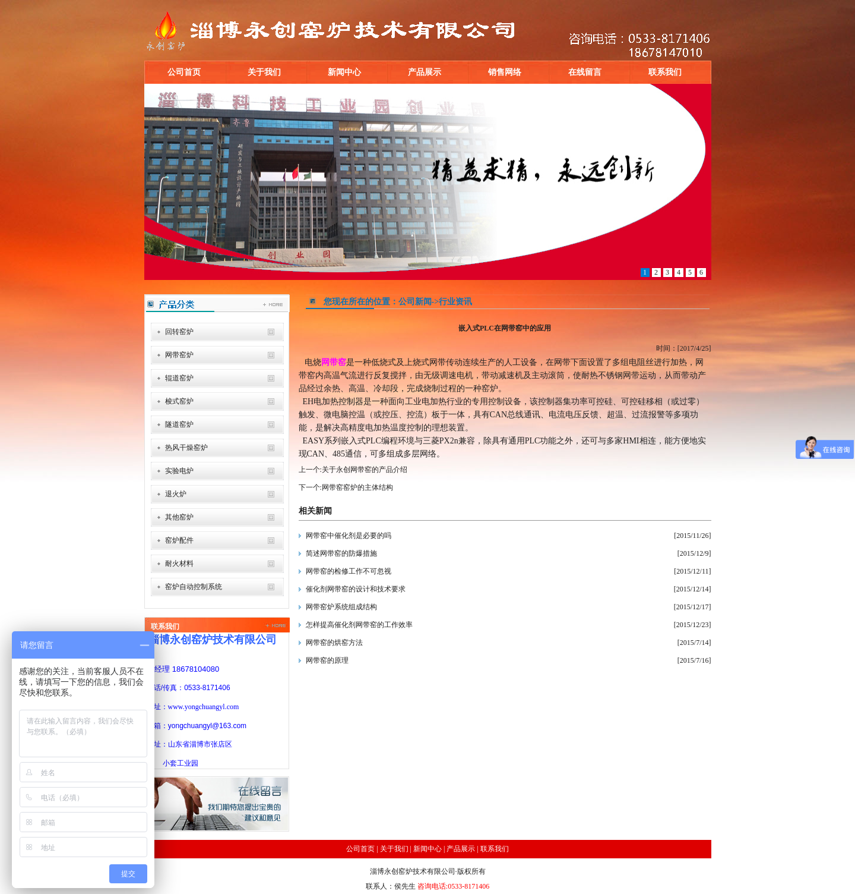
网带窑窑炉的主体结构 (357, 487)
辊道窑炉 (179, 378)
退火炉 (175, 494)
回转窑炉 (179, 332)
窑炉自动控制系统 (193, 587)
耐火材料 (179, 563)
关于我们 (264, 72)
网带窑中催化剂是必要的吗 (348, 535)
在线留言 (584, 72)
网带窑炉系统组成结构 (341, 607)
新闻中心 (344, 72)
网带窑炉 (179, 355)
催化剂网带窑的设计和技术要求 (356, 589)
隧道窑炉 (179, 424)
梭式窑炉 (179, 401)
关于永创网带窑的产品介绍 (364, 469)
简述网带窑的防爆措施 (341, 553)
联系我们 (665, 72)
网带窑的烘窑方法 (334, 642)
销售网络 (504, 72)
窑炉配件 (179, 540)
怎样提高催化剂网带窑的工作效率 (359, 625)
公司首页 (184, 72)
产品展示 (424, 72)
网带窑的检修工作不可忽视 (348, 571)
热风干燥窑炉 (186, 447)
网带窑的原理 (327, 660)
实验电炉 (179, 471)
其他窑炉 (179, 517)
